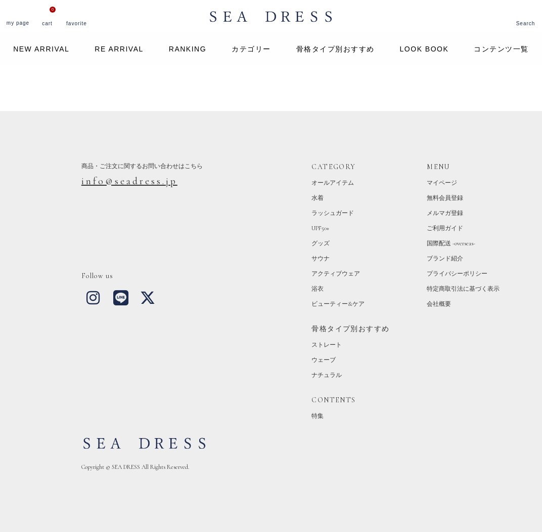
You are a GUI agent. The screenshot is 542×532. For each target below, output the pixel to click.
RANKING (187, 49)
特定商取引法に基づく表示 (463, 288)
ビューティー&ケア (338, 303)
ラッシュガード (332, 213)
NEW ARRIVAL (41, 49)
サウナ (320, 258)
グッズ (320, 243)
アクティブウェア (335, 273)
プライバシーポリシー (457, 273)
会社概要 (439, 303)
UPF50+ (320, 228)
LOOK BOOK (424, 49)
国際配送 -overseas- (451, 243)
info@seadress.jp (129, 181)
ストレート (326, 344)
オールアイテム (332, 182)
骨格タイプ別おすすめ (335, 49)
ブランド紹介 (445, 258)
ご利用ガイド (445, 228)
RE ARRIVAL (119, 49)
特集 (317, 415)
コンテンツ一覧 (501, 49)
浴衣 (317, 288)
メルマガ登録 (445, 213)
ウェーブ (323, 359)
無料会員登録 (445, 197)
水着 (317, 197)
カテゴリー (251, 49)
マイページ (442, 182)
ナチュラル (326, 375)
